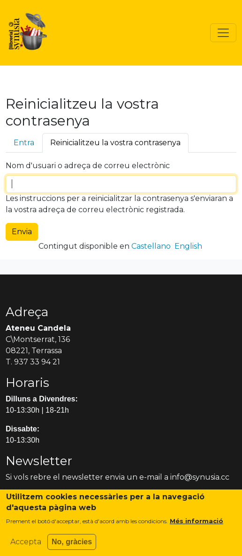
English (188, 246)
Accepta (25, 546)
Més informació (196, 525)
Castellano (151, 246)
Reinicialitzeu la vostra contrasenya (115, 142)
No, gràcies (72, 546)
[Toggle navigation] (223, 32)
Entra (24, 142)
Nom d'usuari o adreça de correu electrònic (88, 165)
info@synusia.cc (199, 477)
